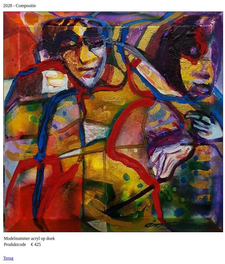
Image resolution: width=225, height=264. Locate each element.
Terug (8, 258)
